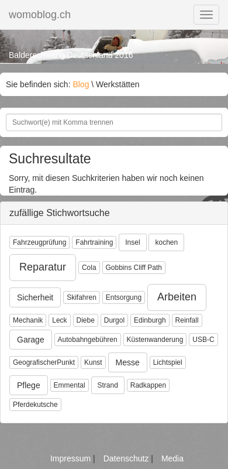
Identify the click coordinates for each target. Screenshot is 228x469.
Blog (80, 84)
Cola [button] (89, 267)
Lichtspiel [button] (167, 362)
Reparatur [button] (42, 267)
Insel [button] (132, 242)
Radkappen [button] (148, 385)
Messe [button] (128, 362)
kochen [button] (166, 242)
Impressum (71, 458)
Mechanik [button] (28, 320)
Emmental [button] (69, 385)
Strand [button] (108, 385)
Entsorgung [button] (123, 297)
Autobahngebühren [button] (88, 340)
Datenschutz (127, 458)
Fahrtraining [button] (94, 242)
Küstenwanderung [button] (155, 340)
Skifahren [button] (81, 297)
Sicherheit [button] (35, 297)
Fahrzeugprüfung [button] (39, 242)
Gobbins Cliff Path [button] (134, 267)
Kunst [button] (93, 362)
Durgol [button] (114, 320)
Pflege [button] (28, 385)
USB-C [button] (203, 340)
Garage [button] (30, 339)
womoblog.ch (40, 14)
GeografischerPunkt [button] (44, 362)
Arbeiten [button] (176, 297)
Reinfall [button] (187, 320)
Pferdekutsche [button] (35, 404)
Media (172, 458)
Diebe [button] (86, 320)
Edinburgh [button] (150, 320)
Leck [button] (59, 320)
